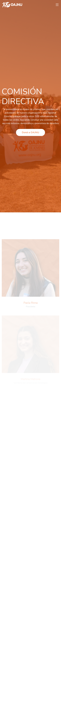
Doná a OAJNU (30, 132)
